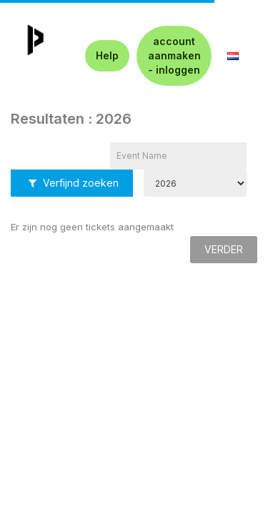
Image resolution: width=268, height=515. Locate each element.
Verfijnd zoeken (74, 183)
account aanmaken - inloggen (174, 55)
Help (107, 55)
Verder (223, 249)
